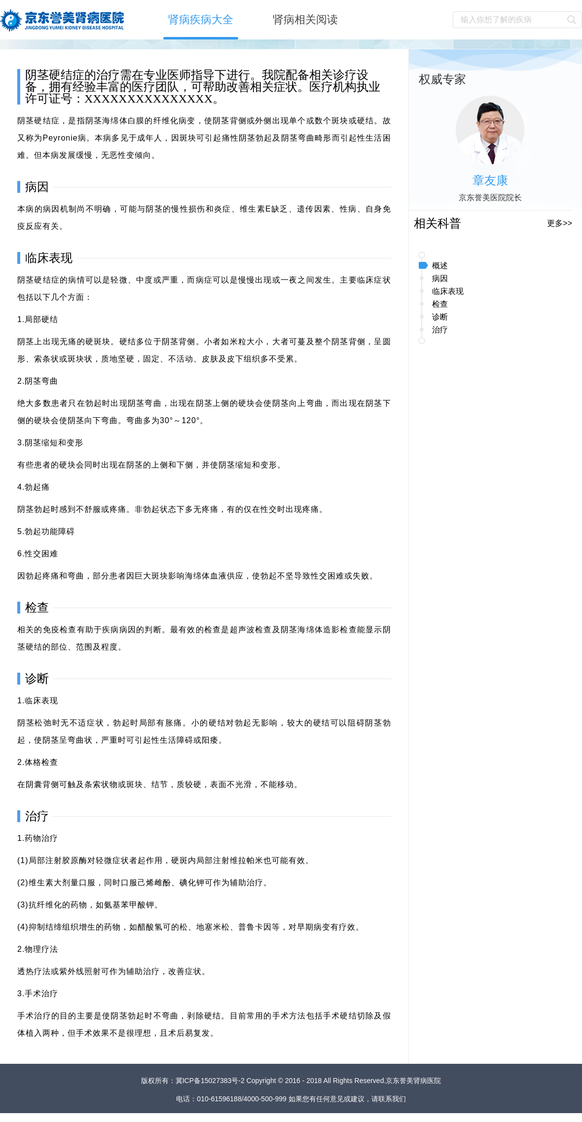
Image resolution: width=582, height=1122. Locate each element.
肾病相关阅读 (305, 19)
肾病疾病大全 (200, 19)
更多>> (559, 223)
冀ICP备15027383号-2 (211, 1081)
